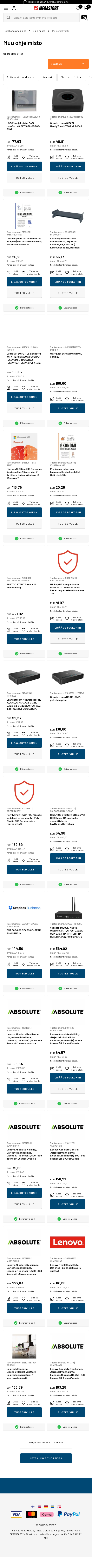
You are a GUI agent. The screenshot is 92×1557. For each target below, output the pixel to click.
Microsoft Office (71, 77)
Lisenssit (47, 77)
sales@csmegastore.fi (53, 1534)
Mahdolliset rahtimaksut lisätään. (20, 150)
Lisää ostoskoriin (24, 166)
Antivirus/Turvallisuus (20, 77)
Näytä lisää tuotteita (46, 1458)
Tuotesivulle (24, 177)
